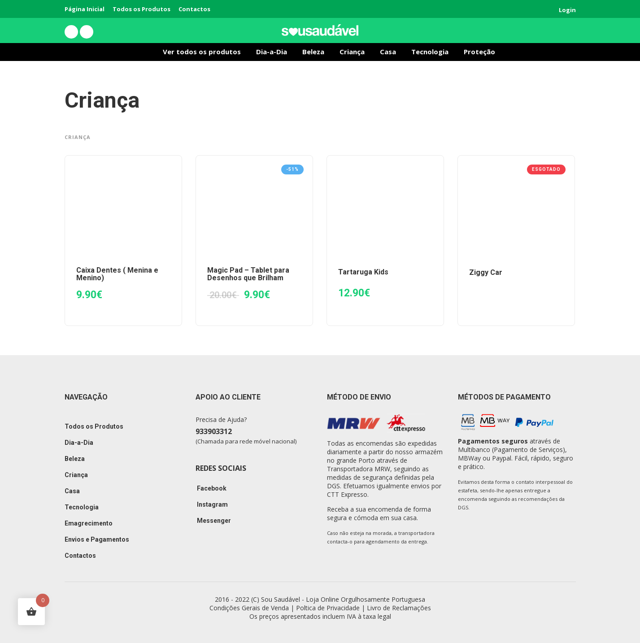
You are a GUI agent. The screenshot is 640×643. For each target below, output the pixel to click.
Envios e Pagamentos (97, 539)
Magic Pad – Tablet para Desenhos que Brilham (248, 274)
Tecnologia (429, 51)
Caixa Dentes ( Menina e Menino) (117, 274)
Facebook (211, 488)
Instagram (212, 504)
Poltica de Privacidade (328, 608)
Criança (352, 51)
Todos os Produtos (141, 9)
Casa (388, 51)
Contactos (194, 9)
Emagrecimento (89, 523)
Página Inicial (84, 9)
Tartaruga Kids (363, 272)
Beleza (313, 51)
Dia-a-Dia (271, 51)
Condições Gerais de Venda (249, 608)
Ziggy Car (485, 272)
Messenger (213, 520)
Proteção (479, 51)
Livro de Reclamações (399, 608)
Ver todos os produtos (202, 51)
